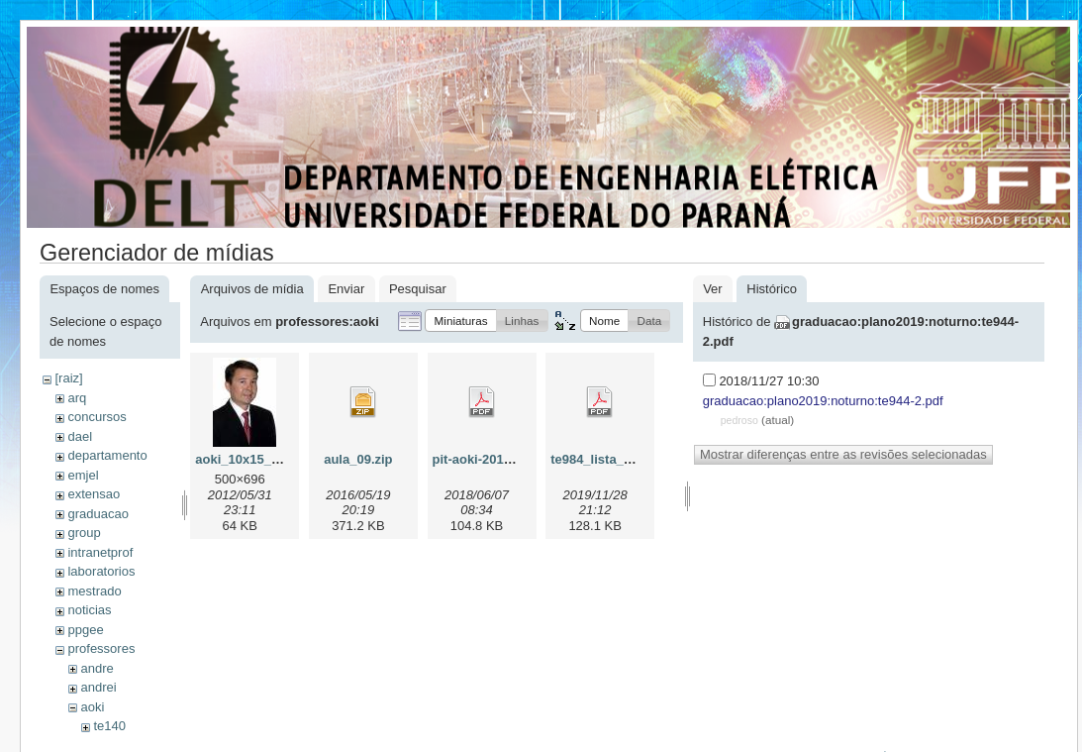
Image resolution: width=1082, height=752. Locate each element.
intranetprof (100, 552)
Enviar (346, 288)
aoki (92, 706)
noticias (89, 609)
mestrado (94, 591)
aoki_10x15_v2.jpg (251, 459)
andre (96, 668)
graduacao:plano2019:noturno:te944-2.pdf (823, 400)
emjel (82, 475)
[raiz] (68, 378)
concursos (96, 416)
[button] (460, 320)
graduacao (97, 513)
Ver (713, 288)
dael (79, 436)
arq (76, 397)
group (83, 532)
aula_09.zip (358, 459)
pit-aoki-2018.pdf (484, 459)
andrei (98, 687)
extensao (93, 493)
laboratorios (101, 571)
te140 (109, 725)
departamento (107, 455)
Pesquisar (417, 288)
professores (101, 648)
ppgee (85, 629)
